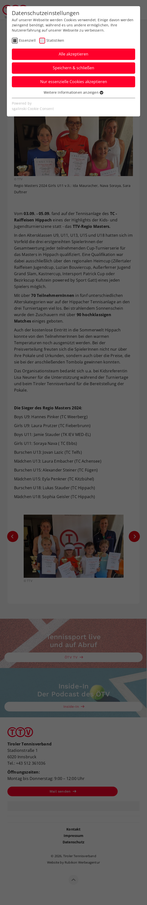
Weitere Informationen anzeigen (73, 92)
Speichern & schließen (73, 68)
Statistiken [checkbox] (55, 40)
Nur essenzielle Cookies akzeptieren (73, 81)
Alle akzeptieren (73, 54)
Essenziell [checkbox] (27, 40)
